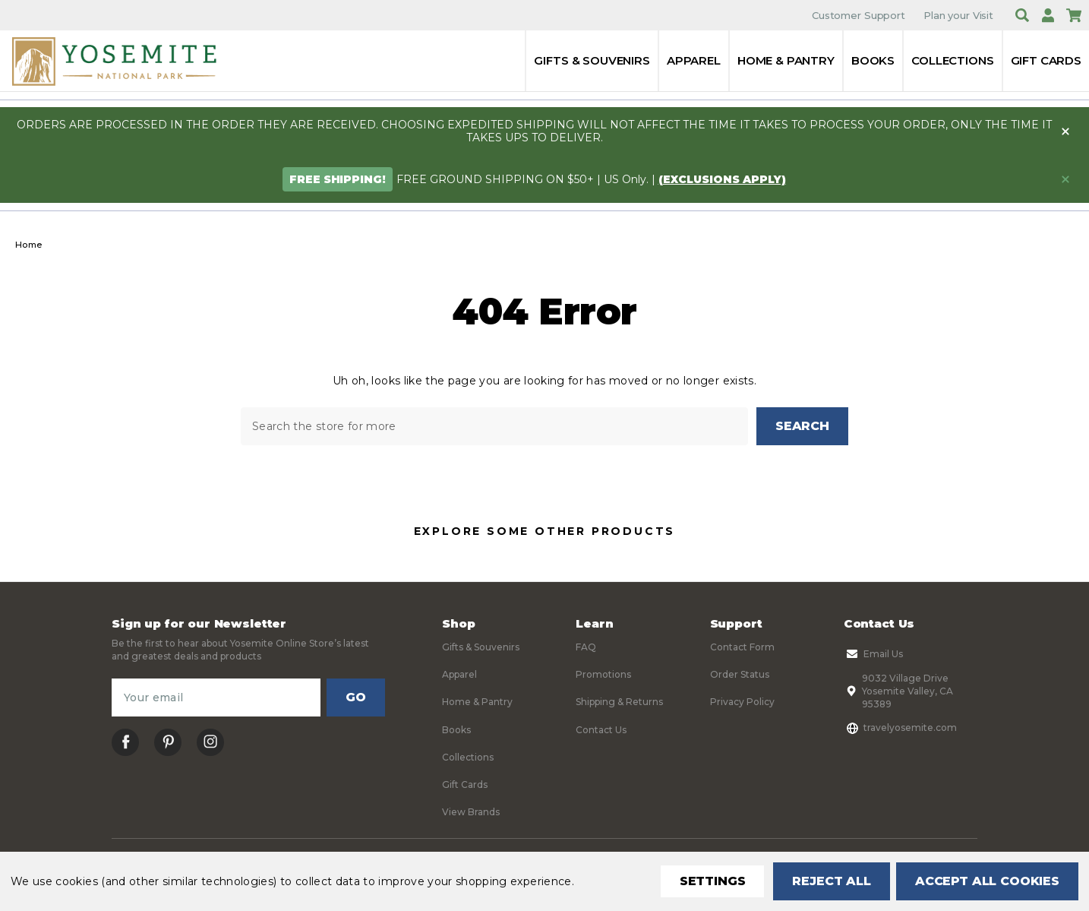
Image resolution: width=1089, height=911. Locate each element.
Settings (713, 881)
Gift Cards (1046, 60)
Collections (952, 60)
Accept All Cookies (987, 881)
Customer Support (858, 15)
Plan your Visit (958, 15)
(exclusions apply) (722, 179)
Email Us (873, 654)
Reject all (831, 881)
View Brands (471, 812)
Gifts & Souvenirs (591, 60)
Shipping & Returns (619, 702)
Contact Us (601, 729)
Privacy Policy (742, 702)
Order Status (739, 674)
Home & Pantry (786, 60)
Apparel (694, 60)
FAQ (586, 647)
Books (873, 60)
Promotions (603, 674)
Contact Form (742, 647)
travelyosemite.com (900, 728)
